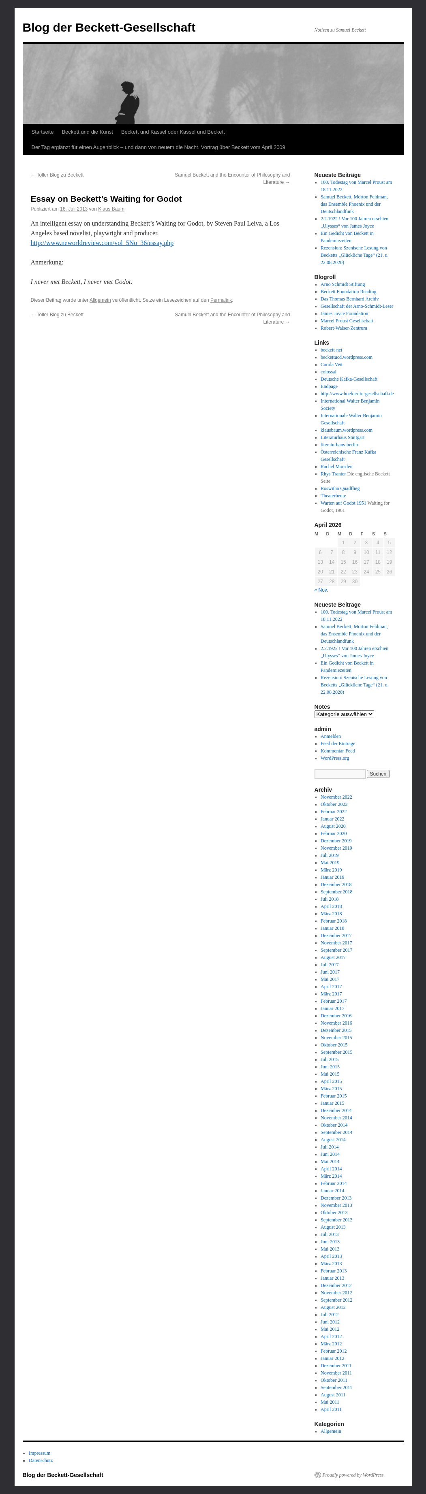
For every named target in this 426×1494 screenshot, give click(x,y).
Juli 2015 (329, 1059)
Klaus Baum (111, 209)
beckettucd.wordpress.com (346, 357)
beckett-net (331, 350)
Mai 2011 (330, 1402)
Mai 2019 (330, 862)
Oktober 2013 (334, 1212)
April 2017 (331, 986)
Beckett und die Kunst (87, 132)
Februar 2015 (334, 1096)
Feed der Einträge (338, 743)
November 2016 (336, 1023)
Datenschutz (41, 1460)
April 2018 (331, 906)
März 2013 (331, 1263)
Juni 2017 (330, 972)
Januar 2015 (332, 1103)
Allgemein (100, 300)
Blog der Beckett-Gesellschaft (109, 27)
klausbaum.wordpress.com (346, 430)
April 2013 (331, 1256)
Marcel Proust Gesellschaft (347, 321)
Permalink (221, 300)
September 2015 (336, 1052)
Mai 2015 (330, 1074)
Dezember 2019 (336, 841)
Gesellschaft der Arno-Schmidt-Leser (357, 306)
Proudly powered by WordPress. (354, 1475)
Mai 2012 (330, 1329)
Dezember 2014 (336, 1110)
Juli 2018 (329, 899)
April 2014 (331, 1169)
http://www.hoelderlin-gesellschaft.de (357, 393)
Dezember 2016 (336, 1016)
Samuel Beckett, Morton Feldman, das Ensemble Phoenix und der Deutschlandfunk (354, 204)
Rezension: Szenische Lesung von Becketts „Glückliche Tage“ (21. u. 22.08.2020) (355, 255)
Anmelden (331, 736)
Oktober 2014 (334, 1125)
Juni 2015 (330, 1067)
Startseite (43, 132)
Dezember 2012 (336, 1285)
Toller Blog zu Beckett (57, 175)
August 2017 (333, 957)
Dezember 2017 (336, 935)
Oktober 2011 (334, 1380)
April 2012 (331, 1336)
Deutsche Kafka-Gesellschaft (349, 379)
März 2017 (331, 994)
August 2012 (333, 1307)
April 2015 (331, 1081)
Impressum (39, 1453)
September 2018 (336, 892)
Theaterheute (333, 496)
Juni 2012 (330, 1322)
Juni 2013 (330, 1242)
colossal (328, 372)
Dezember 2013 (336, 1198)
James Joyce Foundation (344, 313)
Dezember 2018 (336, 884)
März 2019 (331, 870)
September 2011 (336, 1387)
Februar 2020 (334, 833)
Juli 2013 (329, 1234)
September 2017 (336, 950)
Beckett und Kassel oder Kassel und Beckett (173, 132)
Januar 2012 (332, 1358)
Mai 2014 (330, 1161)
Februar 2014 (334, 1183)
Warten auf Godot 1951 (343, 503)
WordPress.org (335, 758)
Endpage (329, 386)
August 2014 (333, 1139)
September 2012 (336, 1300)
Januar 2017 (332, 1008)
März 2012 (331, 1344)
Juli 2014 (329, 1147)
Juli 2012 (329, 1314)
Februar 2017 (334, 1001)
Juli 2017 (329, 965)
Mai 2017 (330, 979)
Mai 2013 (330, 1249)
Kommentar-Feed (338, 751)
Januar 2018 (332, 928)
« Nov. (321, 590)
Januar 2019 (332, 877)
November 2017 (336, 943)
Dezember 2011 (336, 1365)
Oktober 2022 (334, 804)
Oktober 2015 (334, 1045)
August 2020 (333, 826)
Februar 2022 (334, 811)
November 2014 (336, 1118)
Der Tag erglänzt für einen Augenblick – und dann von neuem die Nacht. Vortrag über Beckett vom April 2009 (158, 147)
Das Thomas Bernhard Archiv (350, 299)
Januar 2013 (332, 1278)
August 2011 (333, 1395)
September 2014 (336, 1132)
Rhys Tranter (333, 474)
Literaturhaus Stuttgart (342, 437)
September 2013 (336, 1220)
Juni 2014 (330, 1154)
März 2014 (331, 1176)
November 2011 (336, 1373)
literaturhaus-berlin (339, 445)
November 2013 (336, 1205)
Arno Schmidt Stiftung (343, 284)
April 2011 (331, 1409)
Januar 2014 (332, 1190)
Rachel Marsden (336, 466)
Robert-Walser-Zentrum (344, 328)
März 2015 (331, 1088)
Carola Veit (332, 364)
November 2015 (336, 1037)
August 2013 (333, 1227)
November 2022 (336, 797)
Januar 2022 (332, 819)
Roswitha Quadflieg (340, 488)
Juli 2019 (329, 855)
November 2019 (336, 848)
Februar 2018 (334, 921)
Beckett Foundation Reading (348, 291)
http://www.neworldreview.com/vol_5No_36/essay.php (102, 242)
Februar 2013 (334, 1271)
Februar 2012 (334, 1351)
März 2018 (331, 913)
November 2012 (336, 1293)
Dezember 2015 (336, 1030)
